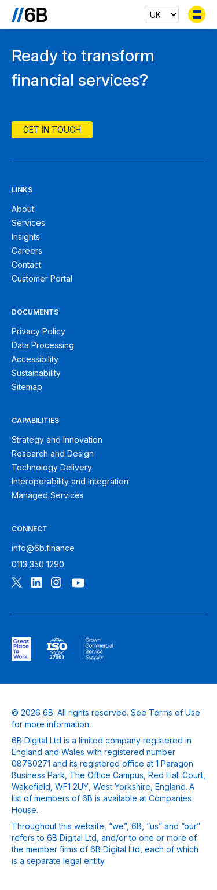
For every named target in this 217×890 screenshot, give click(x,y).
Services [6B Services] (28, 223)
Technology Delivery (52, 467)
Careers (27, 251)
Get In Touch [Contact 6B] (52, 129)
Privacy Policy (38, 331)
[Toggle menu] (196, 14)
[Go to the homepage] (29, 14)
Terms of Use (174, 712)
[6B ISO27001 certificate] (57, 649)
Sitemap (27, 387)
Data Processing (43, 345)
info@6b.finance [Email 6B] (43, 548)
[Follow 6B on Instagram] (56, 583)
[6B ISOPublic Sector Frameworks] (98, 649)
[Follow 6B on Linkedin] (36, 583)
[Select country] (162, 14)
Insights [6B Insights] (26, 237)
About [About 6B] (23, 209)
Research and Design (53, 453)
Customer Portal (42, 278)
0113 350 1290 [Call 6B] (38, 564)
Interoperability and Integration (70, 481)
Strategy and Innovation (57, 439)
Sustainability (36, 373)
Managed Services (48, 495)
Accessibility (35, 359)
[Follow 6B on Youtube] (78, 583)
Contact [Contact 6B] (26, 264)
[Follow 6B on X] (17, 583)
